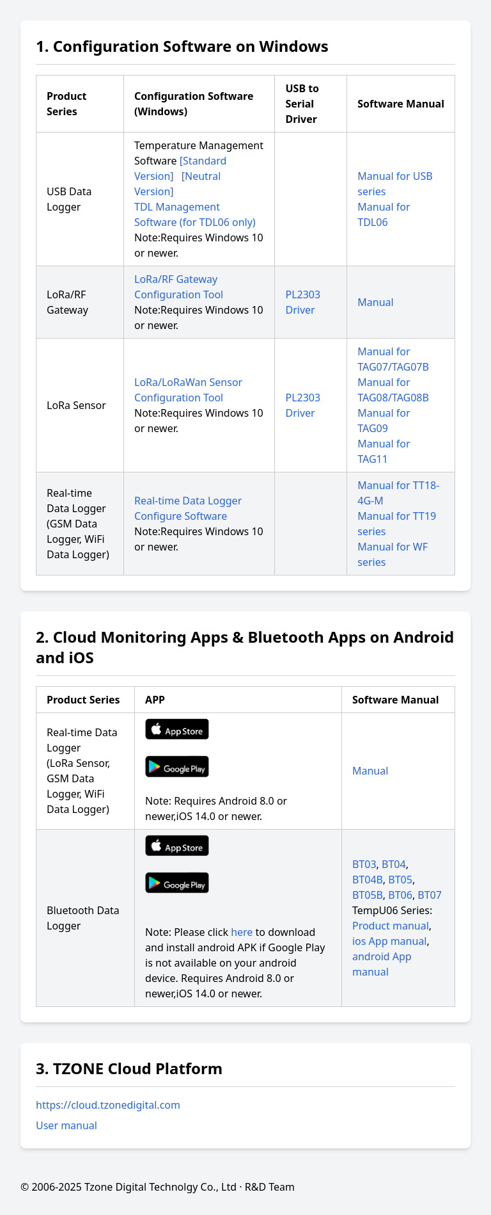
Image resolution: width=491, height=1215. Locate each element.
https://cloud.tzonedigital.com (108, 1105)
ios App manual (389, 941)
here (242, 932)
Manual (375, 302)
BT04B (367, 880)
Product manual (390, 926)
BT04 (394, 864)
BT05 (400, 880)
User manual (66, 1125)
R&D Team (270, 1187)
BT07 (429, 895)
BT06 (400, 895)
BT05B (367, 895)
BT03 (364, 864)
